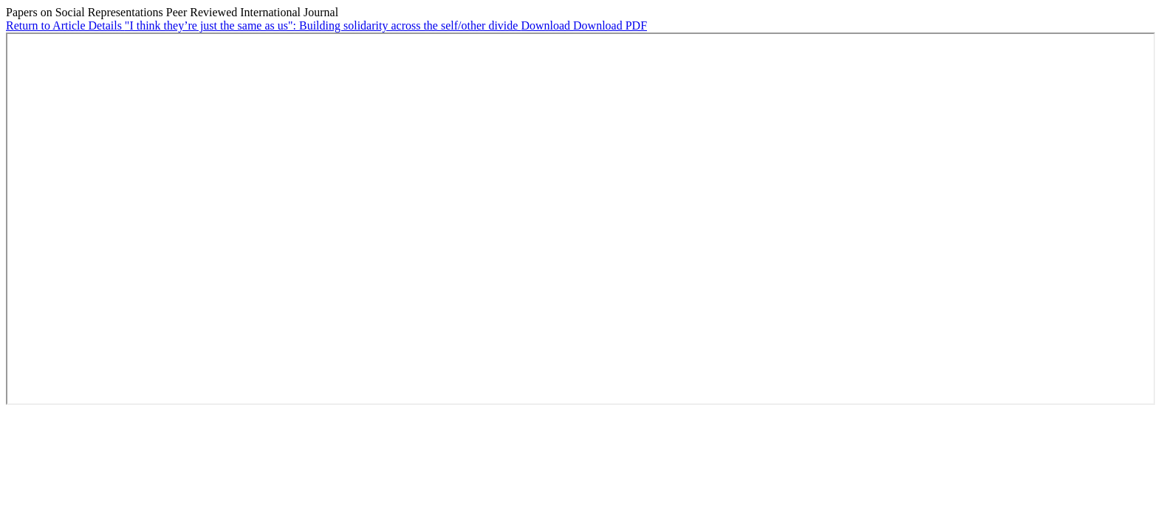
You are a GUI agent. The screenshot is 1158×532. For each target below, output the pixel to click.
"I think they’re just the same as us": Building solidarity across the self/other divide (323, 25)
